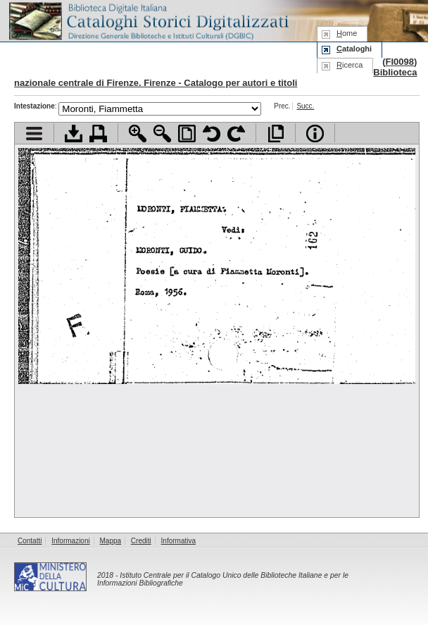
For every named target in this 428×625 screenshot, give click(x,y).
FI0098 (399, 61)
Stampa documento (98, 133)
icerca (349, 65)
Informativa (178, 541)
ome (346, 33)
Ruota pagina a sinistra (211, 133)
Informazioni (70, 541)
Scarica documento (73, 133)
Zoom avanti (137, 133)
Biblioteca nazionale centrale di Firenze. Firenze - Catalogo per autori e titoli (215, 77)
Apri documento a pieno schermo (275, 133)
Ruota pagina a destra (236, 133)
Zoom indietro (162, 133)
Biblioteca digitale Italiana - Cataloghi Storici (148, 20)
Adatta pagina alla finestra (187, 133)
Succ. (305, 106)
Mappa (111, 541)
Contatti (30, 541)
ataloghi (354, 48)
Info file (315, 133)
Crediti (141, 541)
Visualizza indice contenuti (34, 133)
